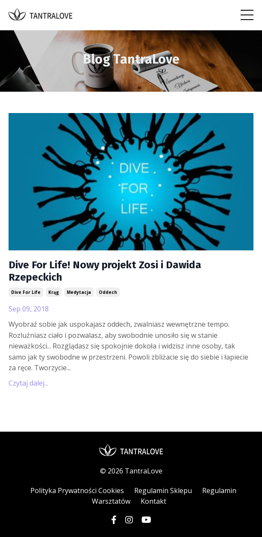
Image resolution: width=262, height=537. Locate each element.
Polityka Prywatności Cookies (77, 490)
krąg (53, 292)
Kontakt (153, 501)
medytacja (79, 292)
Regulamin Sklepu (163, 490)
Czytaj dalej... (28, 383)
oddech (108, 292)
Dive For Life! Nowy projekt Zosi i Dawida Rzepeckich (105, 271)
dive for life (26, 292)
